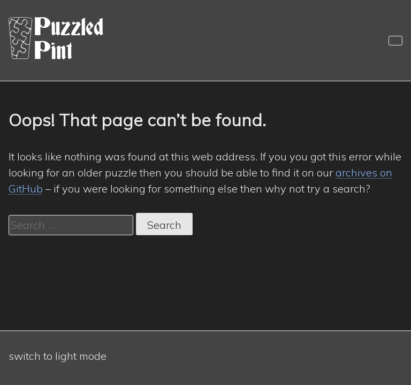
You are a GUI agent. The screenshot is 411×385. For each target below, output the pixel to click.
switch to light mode (57, 356)
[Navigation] (395, 40)
